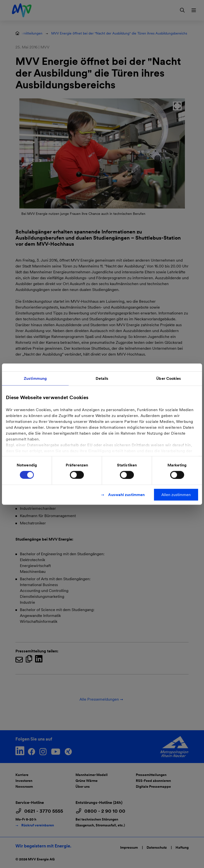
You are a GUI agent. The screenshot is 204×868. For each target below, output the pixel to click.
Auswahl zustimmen (126, 494)
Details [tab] (102, 378)
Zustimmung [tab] (35, 378)
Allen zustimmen (176, 494)
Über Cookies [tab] (168, 378)
